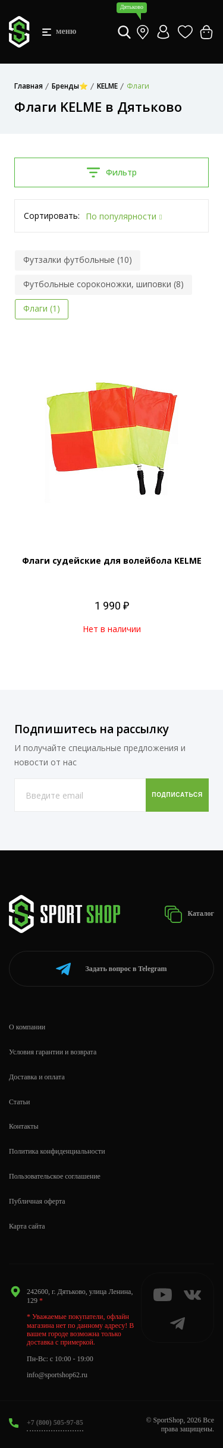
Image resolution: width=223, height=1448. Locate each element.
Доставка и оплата (37, 1077)
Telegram (111, 969)
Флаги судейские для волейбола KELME (112, 560)
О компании (27, 1027)
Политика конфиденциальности (57, 1151)
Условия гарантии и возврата (52, 1052)
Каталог (189, 914)
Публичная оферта (37, 1201)
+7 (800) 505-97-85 (55, 1422)
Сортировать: (52, 215)
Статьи (19, 1102)
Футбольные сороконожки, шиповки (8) (103, 284)
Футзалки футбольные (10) (77, 259)
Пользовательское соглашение (54, 1176)
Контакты (24, 1126)
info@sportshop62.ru (57, 1375)
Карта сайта (27, 1226)
